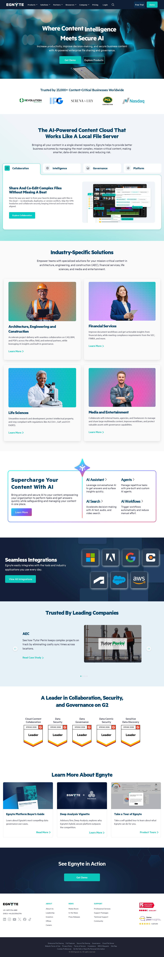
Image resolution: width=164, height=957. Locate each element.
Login (105, 5)
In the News (73, 912)
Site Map (114, 946)
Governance (96, 168)
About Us (49, 908)
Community (98, 921)
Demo (152, 4)
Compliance (92, 946)
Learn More (21, 512)
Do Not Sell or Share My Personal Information (89, 949)
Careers (49, 925)
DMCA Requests (103, 946)
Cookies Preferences (64, 949)
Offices (48, 921)
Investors (49, 917)
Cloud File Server (108, 943)
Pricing (95, 5)
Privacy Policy (67, 946)
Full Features (70, 943)
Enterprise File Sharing (56, 943)
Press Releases (74, 917)
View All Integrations (20, 579)
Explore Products (93, 60)
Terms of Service (80, 946)
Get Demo (70, 60)
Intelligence (56, 168)
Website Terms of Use (52, 946)
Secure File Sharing (83, 943)
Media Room (73, 908)
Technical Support (101, 917)
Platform (135, 168)
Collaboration (21, 169)
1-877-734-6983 (11, 910)
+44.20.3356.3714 (15, 913)
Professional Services (102, 908)
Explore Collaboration (22, 215)
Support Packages (101, 912)
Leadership (50, 912)
